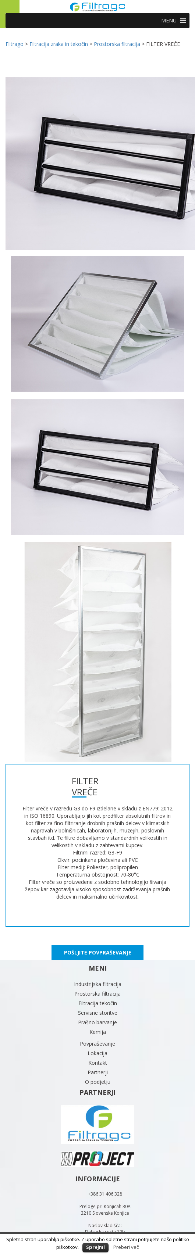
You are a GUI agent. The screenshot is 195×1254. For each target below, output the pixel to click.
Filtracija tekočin (97, 1003)
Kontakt (97, 1062)
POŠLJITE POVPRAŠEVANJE (97, 952)
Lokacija (97, 1053)
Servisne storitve (97, 1012)
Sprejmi (95, 1247)
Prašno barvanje (97, 1022)
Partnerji (98, 1072)
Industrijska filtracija (97, 984)
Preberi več (126, 1247)
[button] (169, 20)
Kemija (97, 1031)
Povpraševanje (97, 1043)
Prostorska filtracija (97, 993)
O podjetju (97, 1081)
